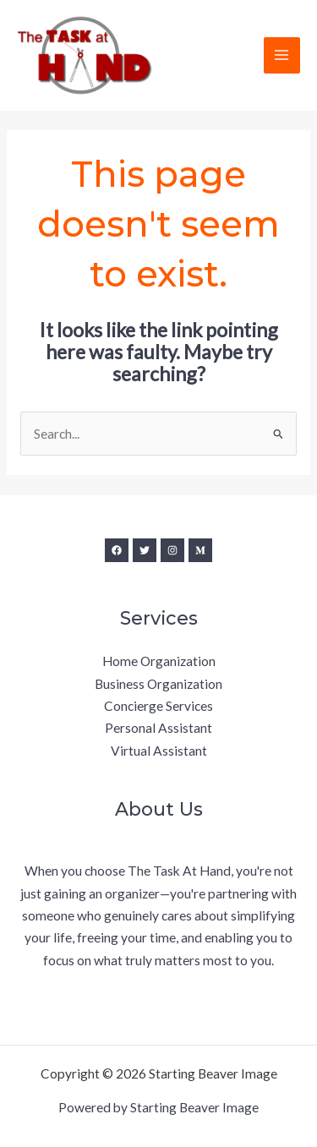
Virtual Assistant (159, 750)
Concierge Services (158, 705)
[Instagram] (172, 550)
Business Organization (158, 683)
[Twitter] (144, 550)
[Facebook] (116, 550)
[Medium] (200, 550)
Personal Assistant (158, 727)
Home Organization (159, 661)
